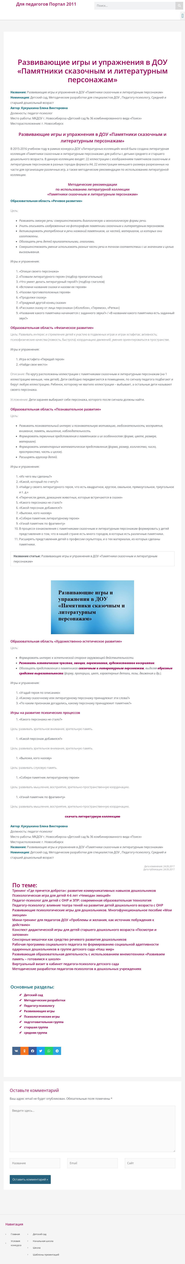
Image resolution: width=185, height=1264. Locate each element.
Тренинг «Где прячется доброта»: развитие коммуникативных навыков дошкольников (84, 890)
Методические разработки (44, 1000)
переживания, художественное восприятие (120, 663)
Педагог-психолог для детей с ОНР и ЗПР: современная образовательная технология (81, 900)
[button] (182, 16)
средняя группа (35, 1033)
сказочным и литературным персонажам (111, 668)
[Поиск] (179, 6)
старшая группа (36, 1027)
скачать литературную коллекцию (92, 816)
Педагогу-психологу (39, 1006)
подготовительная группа (44, 1022)
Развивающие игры (39, 1011)
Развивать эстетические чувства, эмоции (52, 663)
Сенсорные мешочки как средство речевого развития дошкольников (69, 939)
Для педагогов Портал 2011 (46, 4)
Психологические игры (42, 1017)
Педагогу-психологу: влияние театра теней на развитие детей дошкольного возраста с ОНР (87, 905)
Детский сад (33, 995)
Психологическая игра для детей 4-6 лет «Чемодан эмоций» (61, 895)
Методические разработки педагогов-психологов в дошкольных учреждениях (76, 969)
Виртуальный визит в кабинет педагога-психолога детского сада (65, 964)
